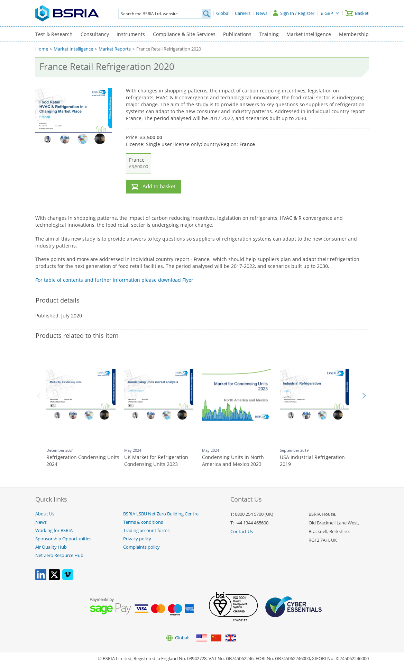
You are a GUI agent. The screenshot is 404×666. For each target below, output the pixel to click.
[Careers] (242, 13)
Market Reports (115, 49)
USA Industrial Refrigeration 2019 (312, 460)
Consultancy (95, 34)
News (41, 522)
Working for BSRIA (54, 530)
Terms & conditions (143, 522)
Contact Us (241, 531)
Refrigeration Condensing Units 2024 (82, 460)
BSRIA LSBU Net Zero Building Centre (161, 514)
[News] (261, 13)
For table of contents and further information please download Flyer (114, 280)
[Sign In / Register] (293, 13)
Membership (354, 34)
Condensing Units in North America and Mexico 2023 (233, 460)
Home (41, 49)
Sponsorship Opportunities (63, 539)
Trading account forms (146, 530)
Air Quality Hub (51, 547)
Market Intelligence (308, 34)
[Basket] (357, 13)
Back (40, 395)
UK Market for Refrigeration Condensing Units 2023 (156, 460)
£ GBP (327, 13)
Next (364, 395)
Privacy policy (137, 539)
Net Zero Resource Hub (59, 555)
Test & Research (54, 34)
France (138, 163)
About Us (44, 514)
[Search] (206, 14)
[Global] (222, 13)
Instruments (131, 34)
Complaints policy (141, 547)
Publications (237, 34)
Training (269, 34)
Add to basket (159, 186)
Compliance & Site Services (184, 34)
